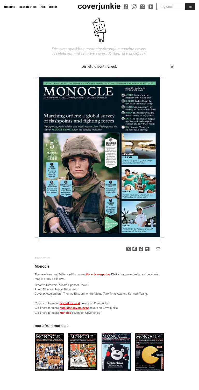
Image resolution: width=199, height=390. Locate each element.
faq (43, 6)
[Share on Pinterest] (134, 249)
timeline (9, 6)
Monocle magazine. (98, 274)
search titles (28, 6)
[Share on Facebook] (141, 249)
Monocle (111, 66)
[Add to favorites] (158, 249)
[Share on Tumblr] (147, 249)
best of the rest (92, 66)
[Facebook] (126, 6)
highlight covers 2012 (74, 307)
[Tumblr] (150, 6)
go (190, 6)
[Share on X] (128, 249)
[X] (142, 6)
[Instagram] (134, 6)
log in (53, 6)
